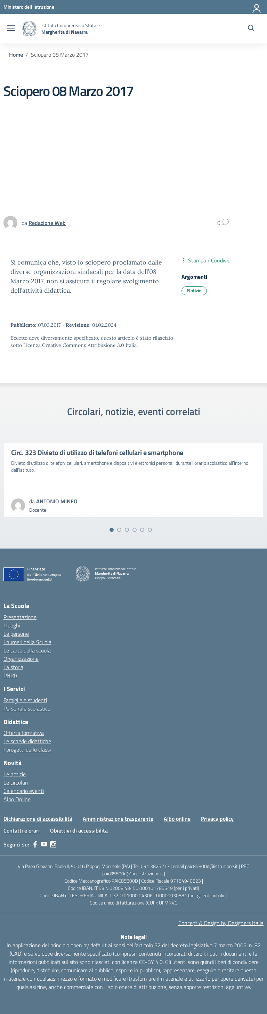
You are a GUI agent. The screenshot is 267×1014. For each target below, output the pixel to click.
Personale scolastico (26, 708)
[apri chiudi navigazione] (11, 29)
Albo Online (17, 799)
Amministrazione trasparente (118, 818)
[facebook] (35, 844)
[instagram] (53, 844)
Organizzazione (21, 659)
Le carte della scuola (27, 650)
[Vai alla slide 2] (119, 530)
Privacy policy (217, 818)
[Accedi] (257, 7)
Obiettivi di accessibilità (79, 830)
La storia (13, 667)
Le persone (16, 634)
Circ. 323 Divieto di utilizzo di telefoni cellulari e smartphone (97, 452)
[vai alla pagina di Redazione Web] (47, 223)
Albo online (177, 818)
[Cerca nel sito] (251, 28)
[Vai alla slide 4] (134, 530)
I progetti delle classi (27, 749)
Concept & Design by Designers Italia (221, 923)
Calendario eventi (23, 791)
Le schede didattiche (27, 741)
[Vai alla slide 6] (150, 530)
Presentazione (20, 617)
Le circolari (15, 782)
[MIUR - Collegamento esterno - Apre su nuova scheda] (28, 6)
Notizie (194, 290)
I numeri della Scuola (27, 642)
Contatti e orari (21, 830)
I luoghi (11, 625)
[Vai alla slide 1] (112, 530)
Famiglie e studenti (25, 700)
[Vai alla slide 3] (127, 530)
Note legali (134, 937)
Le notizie (14, 774)
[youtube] (44, 844)
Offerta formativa (23, 733)
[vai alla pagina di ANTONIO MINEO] (57, 501)
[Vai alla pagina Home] (16, 54)
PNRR (10, 675)
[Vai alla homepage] (29, 28)
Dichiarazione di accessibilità (37, 818)
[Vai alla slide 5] (142, 530)
